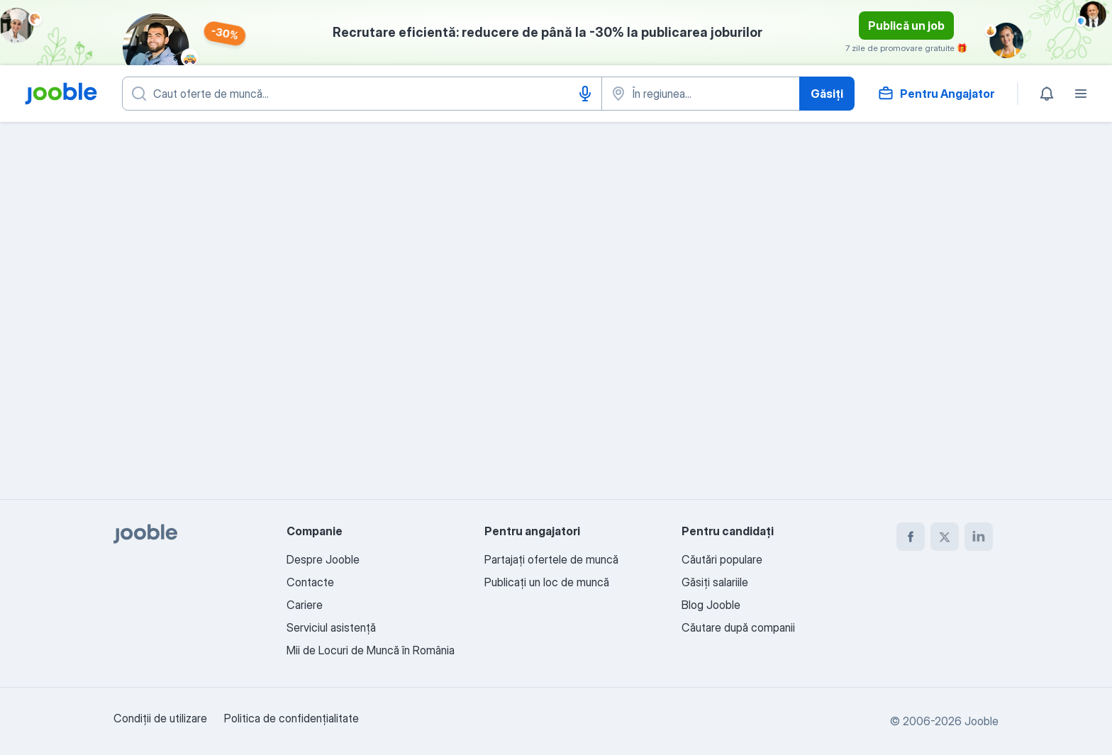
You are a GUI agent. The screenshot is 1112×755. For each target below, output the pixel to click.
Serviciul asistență (331, 627)
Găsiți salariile (715, 582)
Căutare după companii (738, 627)
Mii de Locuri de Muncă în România (371, 650)
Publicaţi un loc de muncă (546, 582)
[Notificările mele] (1047, 94)
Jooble (981, 721)
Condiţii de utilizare (160, 718)
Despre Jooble (323, 559)
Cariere (305, 605)
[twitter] (944, 536)
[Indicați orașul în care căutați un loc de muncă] (700, 94)
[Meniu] (1081, 94)
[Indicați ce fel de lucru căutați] (362, 94)
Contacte (310, 582)
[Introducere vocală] (585, 93)
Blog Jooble (711, 605)
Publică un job (906, 25)
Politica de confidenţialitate (291, 718)
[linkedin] (978, 536)
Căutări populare (722, 559)
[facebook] (910, 536)
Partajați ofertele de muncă (551, 559)
